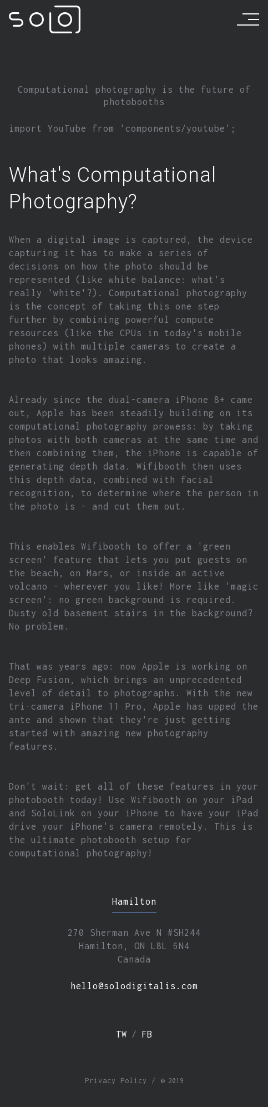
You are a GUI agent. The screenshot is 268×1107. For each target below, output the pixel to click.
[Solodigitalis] (44, 19)
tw (121, 1034)
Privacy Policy (116, 1081)
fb (147, 1034)
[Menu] (248, 19)
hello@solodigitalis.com (134, 986)
